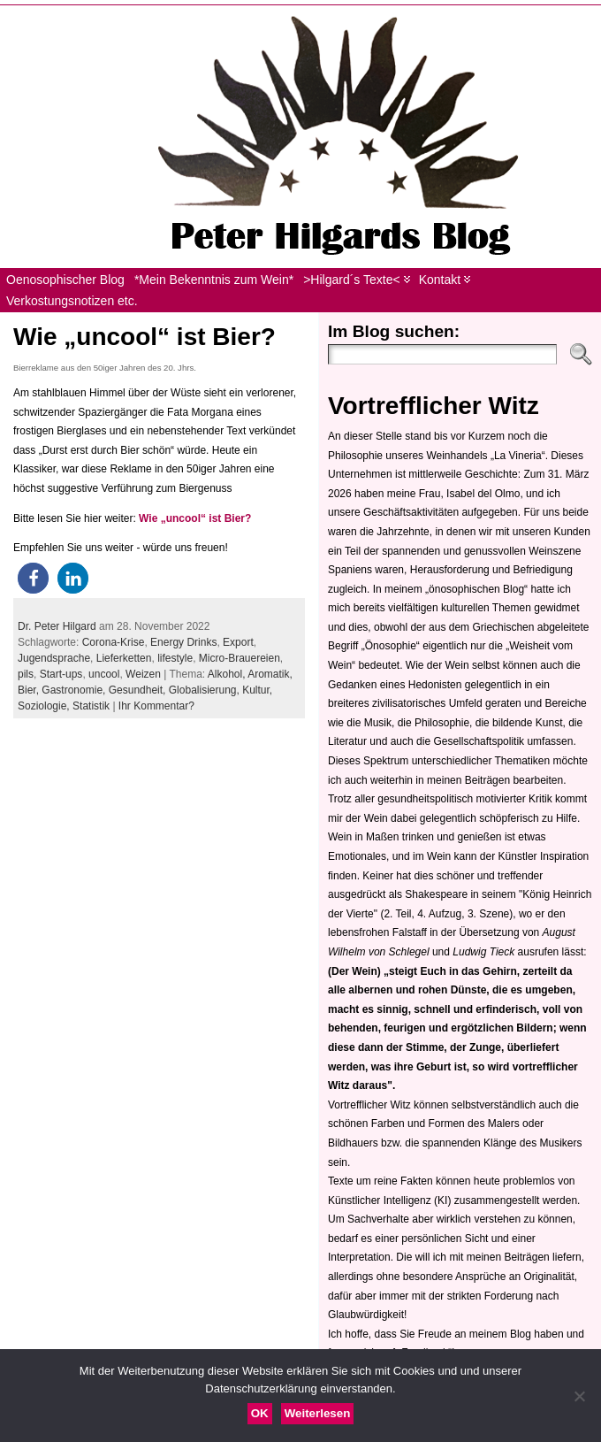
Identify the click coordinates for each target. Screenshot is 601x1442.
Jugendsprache (54, 658)
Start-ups (61, 674)
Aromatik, (270, 674)
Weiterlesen (318, 1413)
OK (260, 1413)
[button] (33, 578)
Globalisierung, (205, 690)
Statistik (91, 706)
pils (26, 674)
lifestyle (175, 658)
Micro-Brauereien (239, 658)
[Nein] (579, 1396)
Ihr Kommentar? (156, 706)
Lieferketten (124, 658)
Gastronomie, (75, 690)
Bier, (30, 690)
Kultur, (257, 690)
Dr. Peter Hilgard (57, 626)
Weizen (143, 674)
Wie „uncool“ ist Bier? (144, 336)
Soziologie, (45, 706)
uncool (103, 674)
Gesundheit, (139, 690)
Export (238, 642)
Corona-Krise (113, 642)
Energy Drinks (183, 642)
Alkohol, (227, 674)
